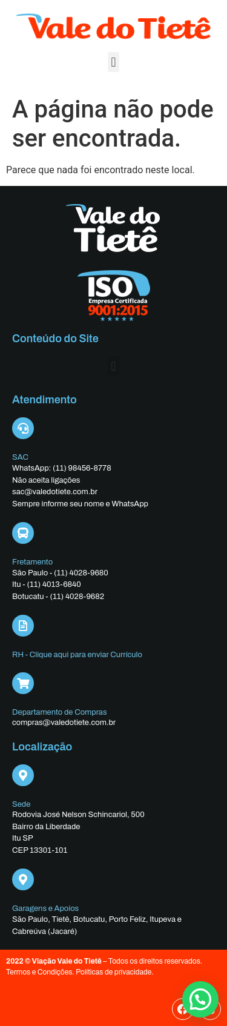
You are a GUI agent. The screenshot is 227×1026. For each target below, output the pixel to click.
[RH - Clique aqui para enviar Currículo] (23, 626)
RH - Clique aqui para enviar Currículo (77, 654)
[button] (113, 62)
